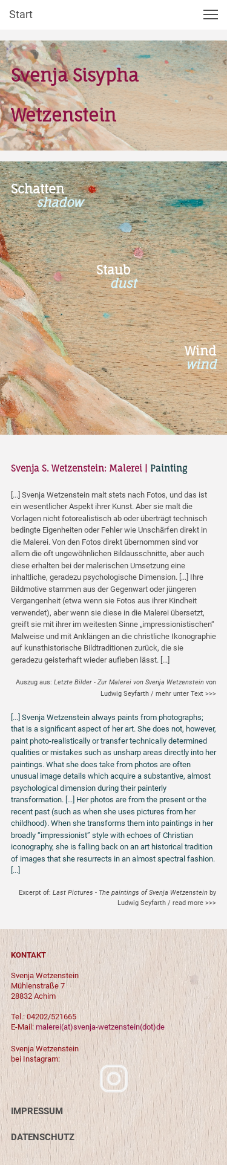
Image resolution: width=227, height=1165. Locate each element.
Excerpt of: (117, 893)
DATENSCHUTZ (42, 1137)
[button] (210, 14)
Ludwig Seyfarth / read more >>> (166, 903)
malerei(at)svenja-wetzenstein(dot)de (100, 1026)
